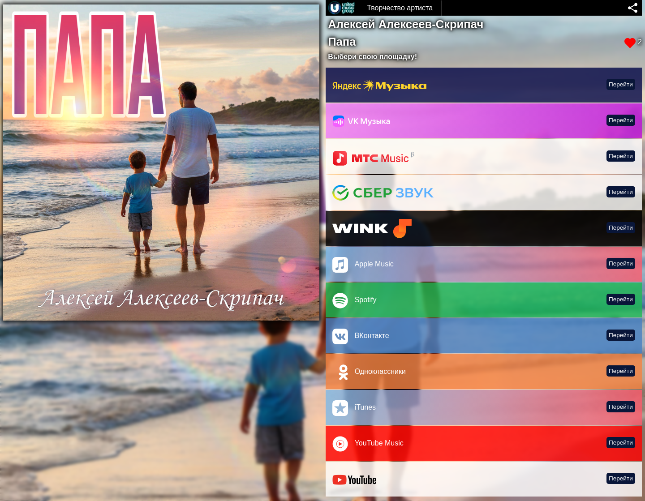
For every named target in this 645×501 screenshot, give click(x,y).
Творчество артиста (400, 8)
